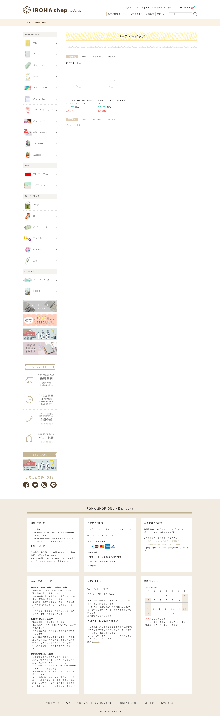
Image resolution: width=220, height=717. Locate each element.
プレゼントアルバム (37, 174)
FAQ (125, 14)
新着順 (85, 57)
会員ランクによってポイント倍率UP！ (163, 542)
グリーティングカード (38, 110)
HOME (30, 22)
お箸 (30, 261)
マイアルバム (34, 185)
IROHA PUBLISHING (113, 713)
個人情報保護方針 (103, 704)
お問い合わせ (114, 14)
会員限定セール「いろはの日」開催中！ (164, 545)
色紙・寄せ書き (35, 132)
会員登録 (150, 14)
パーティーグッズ (36, 280)
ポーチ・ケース (35, 227)
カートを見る (186, 7)
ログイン (161, 14)
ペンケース (33, 65)
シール (31, 76)
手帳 (30, 43)
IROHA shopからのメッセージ (159, 8)
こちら (98, 536)
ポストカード (34, 121)
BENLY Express (46, 562)
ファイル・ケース (36, 88)
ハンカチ (32, 249)
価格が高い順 (120, 57)
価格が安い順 (101, 57)
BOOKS (31, 291)
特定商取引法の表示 (129, 704)
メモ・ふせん (34, 99)
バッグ (31, 205)
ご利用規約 (82, 704)
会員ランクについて (134, 8)
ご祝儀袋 (32, 155)
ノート (31, 54)
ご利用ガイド (136, 14)
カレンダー (33, 143)
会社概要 (149, 704)
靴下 (30, 216)
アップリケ (33, 238)
